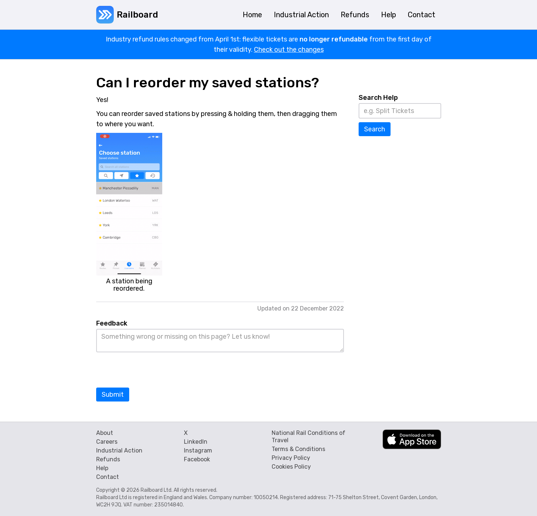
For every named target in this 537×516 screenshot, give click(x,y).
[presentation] (152, 370)
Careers (106, 441)
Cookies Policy (291, 466)
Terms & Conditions (298, 449)
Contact (107, 476)
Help (102, 468)
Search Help (378, 97)
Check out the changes (289, 50)
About (104, 432)
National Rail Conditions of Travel (308, 436)
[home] (127, 14)
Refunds (108, 459)
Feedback (111, 323)
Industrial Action (119, 450)
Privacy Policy (291, 457)
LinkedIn (195, 441)
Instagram (198, 450)
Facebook (197, 459)
